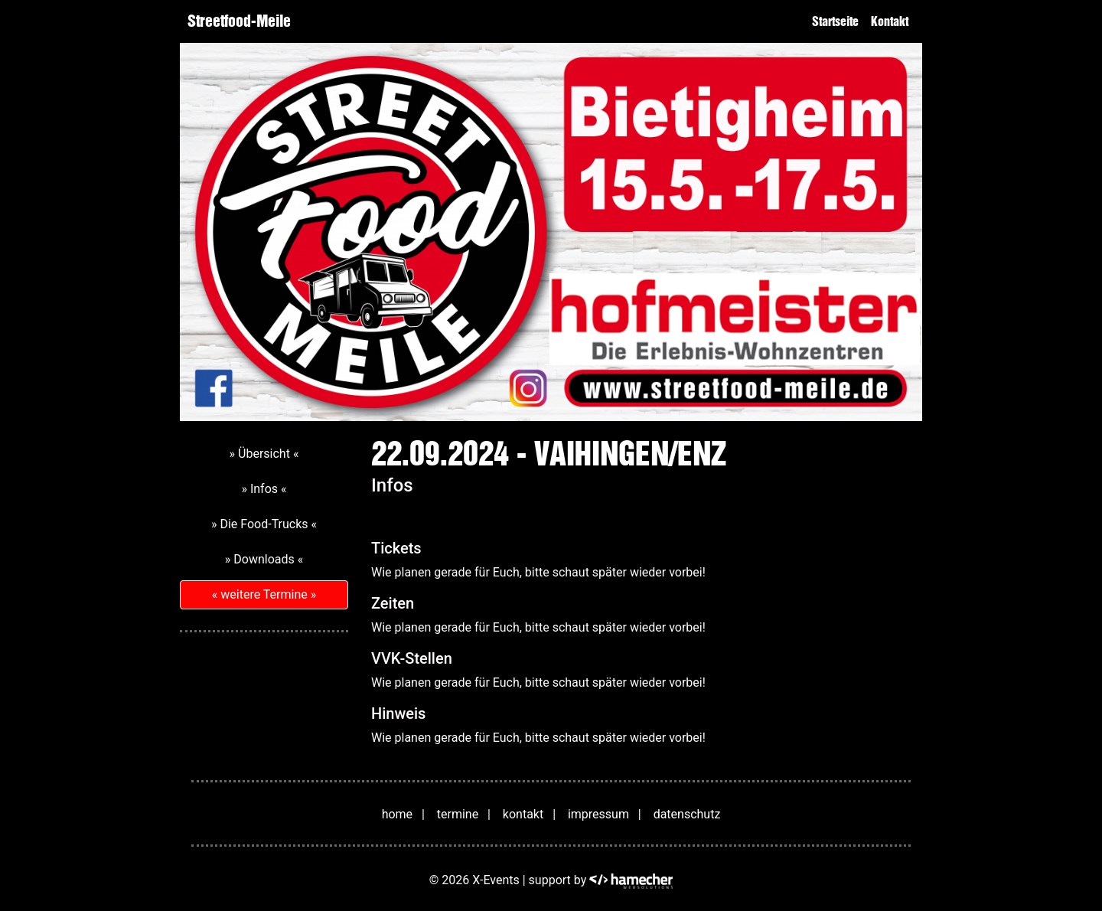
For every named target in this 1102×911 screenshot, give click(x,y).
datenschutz (687, 814)
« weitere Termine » (264, 594)
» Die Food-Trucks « (264, 524)
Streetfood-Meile (239, 21)
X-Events (495, 880)
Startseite (835, 21)
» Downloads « (264, 559)
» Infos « (263, 489)
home (397, 814)
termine (457, 814)
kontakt (523, 814)
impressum (598, 814)
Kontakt (889, 21)
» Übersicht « (264, 453)
